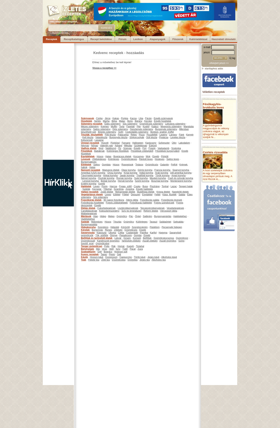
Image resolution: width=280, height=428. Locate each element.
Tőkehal (107, 189)
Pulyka (124, 118)
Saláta (181, 194)
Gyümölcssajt (88, 240)
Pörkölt (164, 156)
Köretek (85, 230)
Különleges (141, 221)
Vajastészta (101, 137)
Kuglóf (146, 126)
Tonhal (165, 186)
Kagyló (130, 246)
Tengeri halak (186, 186)
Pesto (112, 254)
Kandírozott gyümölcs (108, 240)
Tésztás (117, 221)
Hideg (103, 216)
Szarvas (127, 148)
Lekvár (118, 238)
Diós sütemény (120, 129)
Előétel (116, 194)
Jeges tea (145, 260)
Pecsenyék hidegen (172, 227)
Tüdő (125, 249)
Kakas (116, 118)
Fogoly (152, 148)
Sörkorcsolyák (137, 137)
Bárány (138, 121)
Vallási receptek (90, 191)
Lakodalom (184, 143)
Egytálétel (147, 194)
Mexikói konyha (158, 178)
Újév (174, 143)
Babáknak (99, 151)
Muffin (114, 126)
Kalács (154, 126)
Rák (113, 246)
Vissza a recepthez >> (104, 68)
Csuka (137, 186)
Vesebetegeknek (175, 208)
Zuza (140, 249)
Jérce (107, 118)
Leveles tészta (177, 137)
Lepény (163, 134)
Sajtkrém (147, 216)
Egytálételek (88, 156)
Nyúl (101, 148)
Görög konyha (145, 170)
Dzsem (127, 238)
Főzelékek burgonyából (167, 151)
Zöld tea (105, 260)
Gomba (137, 235)
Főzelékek (86, 151)
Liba (141, 118)
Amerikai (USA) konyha (93, 172)
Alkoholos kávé (169, 257)
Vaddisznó (110, 148)
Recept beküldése (101, 39)
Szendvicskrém (140, 227)
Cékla (121, 232)
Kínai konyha (130, 172)
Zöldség (118, 230)
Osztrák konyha (106, 178)
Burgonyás (97, 230)
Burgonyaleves (88, 162)
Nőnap (94, 145)
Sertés (97, 121)
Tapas (104, 254)
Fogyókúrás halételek (141, 202)
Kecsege (97, 189)
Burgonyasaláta (89, 224)
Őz (119, 148)
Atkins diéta (132, 200)
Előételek (86, 164)
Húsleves (159, 159)
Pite (139, 126)
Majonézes (96, 221)
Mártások (86, 216)
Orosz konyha (114, 172)
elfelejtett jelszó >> (219, 63)
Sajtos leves (172, 159)
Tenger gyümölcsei (91, 246)
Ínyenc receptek (90, 254)
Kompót (137, 238)
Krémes (105, 126)
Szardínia (119, 189)
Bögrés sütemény (107, 132)
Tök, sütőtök (101, 235)
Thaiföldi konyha (144, 175)
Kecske (148, 121)
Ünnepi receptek (90, 143)
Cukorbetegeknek (106, 208)
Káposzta (101, 232)
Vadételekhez (88, 219)
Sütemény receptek (91, 123)
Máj (98, 249)
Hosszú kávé (96, 257)
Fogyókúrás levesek (171, 200)
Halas (108, 156)
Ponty (105, 186)
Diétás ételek (88, 208)
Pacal (133, 249)
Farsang (126, 143)
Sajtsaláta (178, 221)
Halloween (137, 143)
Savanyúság (88, 232)
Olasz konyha (129, 170)
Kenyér (190, 134)
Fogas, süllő (125, 186)
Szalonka (176, 148)
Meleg (111, 216)
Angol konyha (179, 175)
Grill (99, 251)
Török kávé (139, 257)
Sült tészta (151, 137)
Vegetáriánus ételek (92, 194)
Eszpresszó (111, 257)
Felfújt (174, 164)
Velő (111, 249)
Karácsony (150, 143)
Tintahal (140, 246)
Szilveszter (164, 143)
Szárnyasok (87, 118)
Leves (96, 186)
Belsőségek (87, 249)
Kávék (84, 257)
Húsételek (86, 121)
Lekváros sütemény (175, 123)
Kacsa (133, 118)
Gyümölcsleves (129, 159)
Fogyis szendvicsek (164, 202)
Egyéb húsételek (162, 121)
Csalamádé (132, 232)
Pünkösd (115, 143)
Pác (131, 216)
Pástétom (155, 227)
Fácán (148, 118)
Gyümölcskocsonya (164, 238)
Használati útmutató (224, 39)
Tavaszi (153, 221)
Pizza (141, 134)
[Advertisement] (58, 101)
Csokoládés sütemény (136, 132)
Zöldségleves (99, 159)
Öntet (138, 216)
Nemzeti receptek (90, 170)
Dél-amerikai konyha (180, 172)
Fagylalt (130, 126)
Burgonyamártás (162, 216)
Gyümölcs (121, 216)
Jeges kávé (153, 257)
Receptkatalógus (74, 39)
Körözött (125, 227)
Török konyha (162, 175)
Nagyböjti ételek (180, 191)
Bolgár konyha (108, 181)
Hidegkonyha (88, 227)
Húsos (100, 156)
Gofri (120, 132)
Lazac (174, 186)
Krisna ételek (163, 191)
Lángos (173, 134)
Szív (118, 249)
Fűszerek (177, 39)
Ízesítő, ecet (87, 243)
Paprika (144, 232)
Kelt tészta (87, 137)
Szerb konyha (142, 181)
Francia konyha (162, 170)
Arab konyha (161, 172)
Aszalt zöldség (149, 240)
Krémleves (113, 159)
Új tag (232, 58)
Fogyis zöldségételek (117, 202)
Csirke (99, 118)
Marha (106, 121)
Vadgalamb (163, 148)
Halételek (86, 186)
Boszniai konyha (159, 181)
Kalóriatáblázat (198, 39)
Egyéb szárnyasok (163, 118)
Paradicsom (125, 235)
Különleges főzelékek (118, 151)
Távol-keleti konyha (91, 175)
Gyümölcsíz (182, 238)
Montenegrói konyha (181, 181)
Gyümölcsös (151, 164)
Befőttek (147, 238)
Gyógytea (132, 260)
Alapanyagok (157, 39)
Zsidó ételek (107, 191)
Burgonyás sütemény (166, 129)
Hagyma (163, 232)
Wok (148, 156)
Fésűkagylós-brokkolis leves (213, 105)
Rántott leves (146, 159)
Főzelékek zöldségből (142, 151)
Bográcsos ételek (122, 156)
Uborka (112, 232)
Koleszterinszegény (109, 211)
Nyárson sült (120, 251)
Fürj (144, 148)
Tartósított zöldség (131, 240)
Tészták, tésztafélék (92, 134)
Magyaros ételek (110, 170)
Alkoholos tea (159, 260)
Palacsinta (123, 134)
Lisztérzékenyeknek (128, 208)
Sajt (119, 254)
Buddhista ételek (145, 191)
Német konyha (88, 178)
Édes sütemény (112, 123)
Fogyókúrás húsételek (92, 202)
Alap (95, 216)
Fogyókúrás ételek (91, 200)
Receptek (51, 39)
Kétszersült (87, 140)
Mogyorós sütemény (171, 126)
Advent (118, 145)
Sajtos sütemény (101, 129)
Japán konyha (127, 175)
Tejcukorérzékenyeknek (152, 208)
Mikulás (128, 145)
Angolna (130, 189)
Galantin (164, 164)
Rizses (108, 230)
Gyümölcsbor (102, 243)
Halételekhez (180, 216)
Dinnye (113, 235)
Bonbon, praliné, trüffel (162, 132)
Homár (121, 246)
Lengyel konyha (90, 181)
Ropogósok (127, 164)
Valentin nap (106, 145)
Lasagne (99, 140)
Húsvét (104, 143)
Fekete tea (93, 260)
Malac (122, 121)
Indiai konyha (146, 172)
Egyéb (137, 148)
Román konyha (124, 178)
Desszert (135, 194)
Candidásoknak (89, 211)
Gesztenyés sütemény (141, 129)
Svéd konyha (141, 178)
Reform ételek (151, 211)
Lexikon (138, 39)
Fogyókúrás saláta (149, 200)
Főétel (125, 194)
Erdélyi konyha (88, 183)
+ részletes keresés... (60, 32)
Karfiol (153, 232)
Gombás (106, 164)
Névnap (85, 145)
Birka (114, 121)
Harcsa (113, 186)
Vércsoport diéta (168, 211)
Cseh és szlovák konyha (180, 178)
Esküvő (153, 145)
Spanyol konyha (180, 170)
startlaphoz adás (212, 68)
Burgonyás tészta (118, 137)
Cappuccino (126, 257)
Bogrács (108, 251)
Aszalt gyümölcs (167, 240)
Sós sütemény (130, 123)
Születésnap (140, 145)
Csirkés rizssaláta (215, 152)
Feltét (157, 194)
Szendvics (103, 227)
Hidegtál (114, 227)
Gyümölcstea (118, 260)
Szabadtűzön (88, 251)
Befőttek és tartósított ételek (96, 238)
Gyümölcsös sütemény (151, 123)
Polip (106, 246)
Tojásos (139, 164)
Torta (121, 126)
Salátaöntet (165, 221)
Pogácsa (163, 137)
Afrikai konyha (110, 175)
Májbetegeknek (89, 213)
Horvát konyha (125, 181)
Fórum (122, 39)
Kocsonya (138, 156)
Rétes (134, 134)
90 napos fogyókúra (114, 200)
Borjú (130, 121)
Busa (145, 186)
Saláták (86, 189)
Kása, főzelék (169, 194)
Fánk (181, 134)
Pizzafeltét (152, 134)
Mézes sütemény (90, 126)
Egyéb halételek (144, 189)
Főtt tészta (110, 134)
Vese (104, 249)
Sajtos (96, 164)
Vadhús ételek (89, 148)
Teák (83, 260)
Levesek (85, 159)
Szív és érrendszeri (132, 211)
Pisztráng (155, 186)
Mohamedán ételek (125, 191)
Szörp (181, 240)
